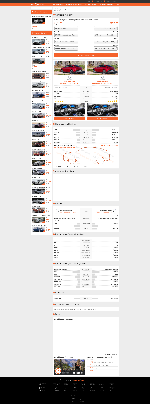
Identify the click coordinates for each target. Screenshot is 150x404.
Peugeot (102, 389)
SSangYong (112, 387)
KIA (83, 389)
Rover (111, 384)
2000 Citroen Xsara (37, 168)
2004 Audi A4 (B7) (37, 81)
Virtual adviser (58, 4)
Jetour (83, 387)
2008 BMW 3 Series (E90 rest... (41, 37)
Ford (75, 386)
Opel (102, 387)
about (32, 1)
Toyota (73, 398)
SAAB (111, 386)
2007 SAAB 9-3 (36, 196)
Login (91, 1)
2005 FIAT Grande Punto (39, 225)
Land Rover (92, 384)
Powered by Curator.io (110, 354)
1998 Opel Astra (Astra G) (39, 71)
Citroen (66, 384)
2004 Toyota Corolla (38, 130)
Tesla (73, 397)
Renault (111, 383)
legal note (37, 1)
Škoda (82, 401)
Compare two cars (91, 4)
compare (65, 9)
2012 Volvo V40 (36, 158)
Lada (83, 390)
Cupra (66, 386)
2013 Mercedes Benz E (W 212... (41, 56)
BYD (56, 387)
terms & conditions (44, 386)
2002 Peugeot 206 (37, 90)
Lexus (92, 386)
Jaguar (83, 384)
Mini (102, 383)
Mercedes (92, 390)
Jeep (83, 386)
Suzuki (73, 395)
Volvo (72, 401)
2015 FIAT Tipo (36, 139)
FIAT (75, 384)
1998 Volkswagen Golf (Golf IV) (41, 47)
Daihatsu (66, 390)
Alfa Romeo (56, 383)
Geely (75, 387)
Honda (75, 389)
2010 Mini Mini (36, 206)
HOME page (58, 9)
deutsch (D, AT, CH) (100, 1)
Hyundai (75, 390)
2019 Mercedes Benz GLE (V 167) (41, 16)
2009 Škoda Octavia (38, 177)
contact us (43, 1)
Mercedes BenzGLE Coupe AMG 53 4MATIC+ (69, 82)
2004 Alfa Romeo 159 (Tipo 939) (41, 187)
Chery (56, 389)
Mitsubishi (102, 384)
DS (66, 387)
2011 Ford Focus (36, 111)
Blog (117, 4)
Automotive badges (106, 4)
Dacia (66, 389)
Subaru (73, 394)
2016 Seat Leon (36, 120)
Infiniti (83, 383)
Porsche (102, 390)
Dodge (75, 383)
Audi (56, 384)
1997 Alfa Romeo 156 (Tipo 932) (41, 215)
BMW (56, 386)
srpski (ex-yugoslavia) (112, 1)
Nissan (102, 386)
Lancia (92, 383)
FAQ (40, 389)
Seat (111, 389)
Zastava (82, 399)
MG (92, 387)
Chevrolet (56, 390)
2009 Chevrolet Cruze (38, 149)
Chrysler (66, 383)
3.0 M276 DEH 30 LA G (68, 212)
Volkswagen (73, 399)
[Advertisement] (15, 36)
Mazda (92, 389)
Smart (111, 390)
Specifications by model (74, 4)
